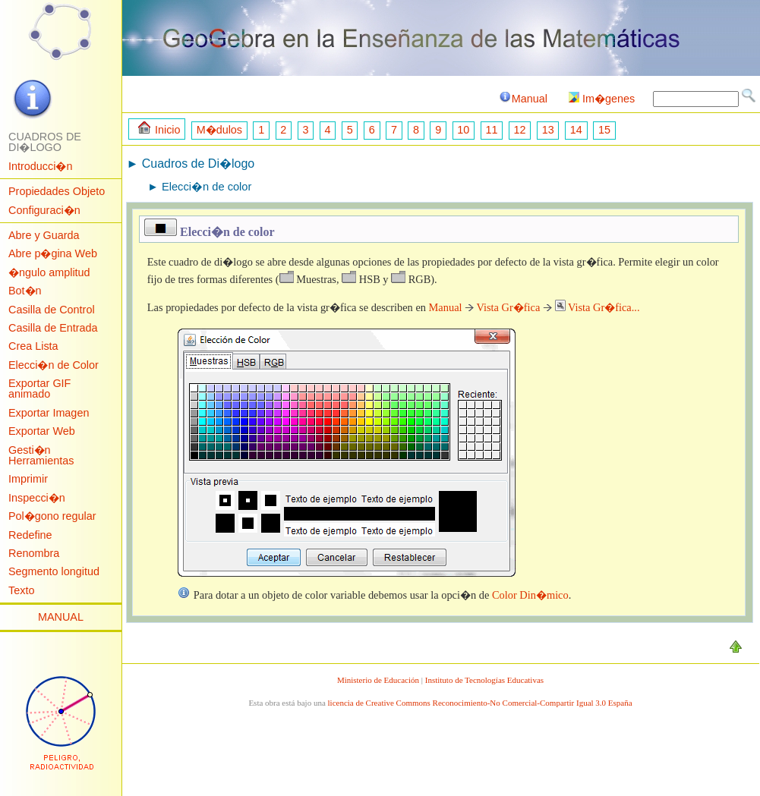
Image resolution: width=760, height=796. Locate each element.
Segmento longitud (53, 571)
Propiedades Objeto (56, 191)
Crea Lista (33, 346)
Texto (21, 590)
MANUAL (61, 617)
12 (520, 130)
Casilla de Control (51, 310)
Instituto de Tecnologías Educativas (484, 679)
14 (576, 130)
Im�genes (602, 99)
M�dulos (219, 130)
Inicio (159, 128)
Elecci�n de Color (53, 365)
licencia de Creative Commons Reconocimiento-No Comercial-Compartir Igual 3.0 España (480, 702)
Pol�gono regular (52, 516)
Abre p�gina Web (52, 253)
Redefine (30, 535)
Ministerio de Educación (378, 679)
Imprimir (28, 479)
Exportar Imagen (48, 413)
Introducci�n (40, 166)
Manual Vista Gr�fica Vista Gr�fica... (534, 307)
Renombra (33, 553)
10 (463, 130)
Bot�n (25, 291)
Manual (522, 99)
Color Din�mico (530, 595)
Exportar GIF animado (39, 388)
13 (548, 130)
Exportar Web (41, 431)
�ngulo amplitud (49, 272)
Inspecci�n (36, 498)
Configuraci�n (44, 210)
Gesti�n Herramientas (41, 455)
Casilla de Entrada (53, 328)
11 (491, 130)
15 (604, 130)
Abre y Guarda (44, 235)
